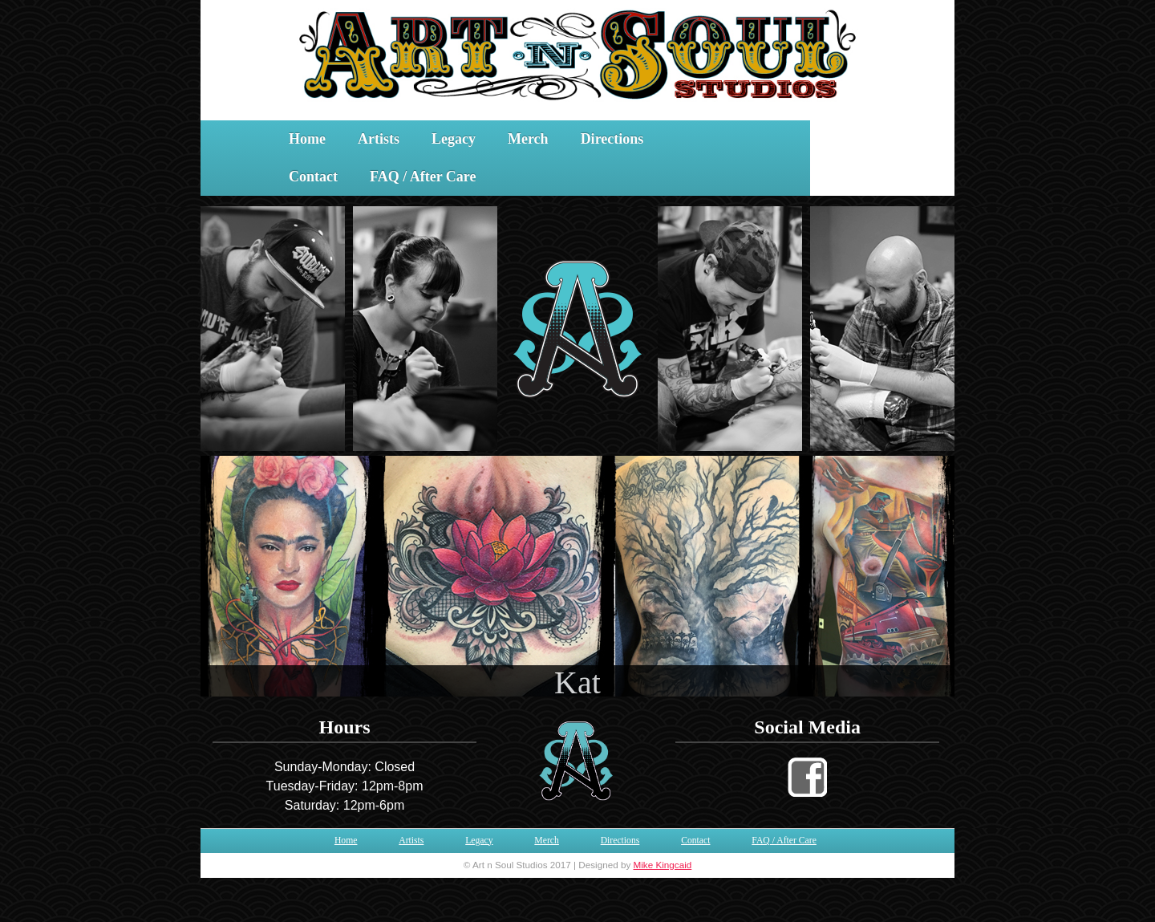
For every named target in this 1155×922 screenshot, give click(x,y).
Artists (378, 139)
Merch (528, 139)
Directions (612, 139)
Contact (313, 177)
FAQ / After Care (423, 177)
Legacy (454, 139)
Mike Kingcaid (663, 864)
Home (307, 139)
